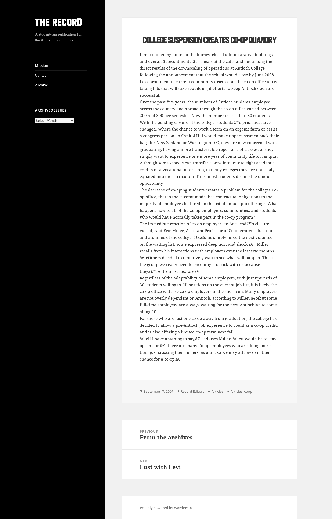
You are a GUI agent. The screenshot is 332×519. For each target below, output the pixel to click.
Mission (41, 65)
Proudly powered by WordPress (166, 507)
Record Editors (192, 391)
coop (248, 391)
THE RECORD (58, 23)
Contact (41, 75)
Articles (217, 391)
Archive (41, 85)
